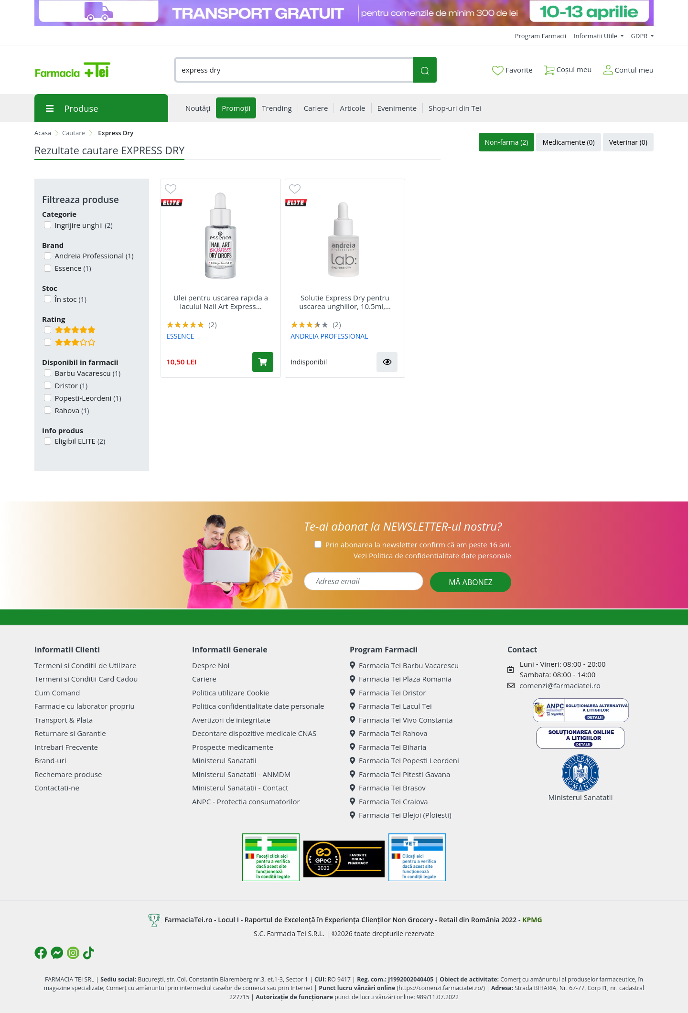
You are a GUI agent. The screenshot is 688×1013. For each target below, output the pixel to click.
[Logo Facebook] (40, 953)
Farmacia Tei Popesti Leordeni (404, 760)
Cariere (204, 678)
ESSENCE (180, 336)
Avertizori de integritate (231, 720)
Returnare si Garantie (70, 733)
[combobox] (293, 70)
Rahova (71, 410)
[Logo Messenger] (57, 953)
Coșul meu (568, 67)
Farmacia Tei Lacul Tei (391, 706)
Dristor (70, 385)
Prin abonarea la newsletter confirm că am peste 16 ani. (418, 544)
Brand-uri (50, 760)
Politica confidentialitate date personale (258, 706)
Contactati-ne (56, 787)
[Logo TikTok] (88, 953)
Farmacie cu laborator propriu (84, 706)
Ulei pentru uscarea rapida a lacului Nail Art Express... (220, 301)
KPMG (532, 919)
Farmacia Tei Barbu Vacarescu (404, 665)
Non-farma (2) (506, 142)
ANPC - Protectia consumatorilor (246, 801)
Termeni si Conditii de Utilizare (85, 665)
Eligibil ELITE (79, 441)
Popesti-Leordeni (87, 398)
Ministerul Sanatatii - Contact (240, 787)
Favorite (512, 70)
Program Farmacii (540, 36)
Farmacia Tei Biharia (388, 747)
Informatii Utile (596, 36)
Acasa (42, 132)
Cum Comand (57, 692)
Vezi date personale (432, 555)
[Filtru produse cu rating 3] (47, 342)
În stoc (69, 299)
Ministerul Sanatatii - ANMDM (241, 774)
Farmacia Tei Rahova (389, 733)
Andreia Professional (93, 255)
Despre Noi (210, 665)
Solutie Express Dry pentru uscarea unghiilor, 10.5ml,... (345, 301)
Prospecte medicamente (232, 747)
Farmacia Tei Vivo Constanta (401, 720)
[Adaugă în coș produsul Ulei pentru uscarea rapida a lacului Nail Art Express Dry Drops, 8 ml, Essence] (262, 362)
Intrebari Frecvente (66, 747)
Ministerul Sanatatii (224, 760)
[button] (387, 362)
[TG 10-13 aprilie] (344, 13)
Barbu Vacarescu (87, 373)
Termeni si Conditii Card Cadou (86, 678)
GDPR (640, 36)
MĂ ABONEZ (471, 582)
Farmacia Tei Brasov (388, 787)
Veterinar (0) (628, 142)
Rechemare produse (68, 774)
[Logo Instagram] (73, 953)
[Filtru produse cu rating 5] (47, 329)
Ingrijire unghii (83, 225)
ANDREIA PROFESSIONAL (329, 336)
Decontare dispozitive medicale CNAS (254, 733)
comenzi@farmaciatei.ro (560, 685)
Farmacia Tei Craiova (389, 801)
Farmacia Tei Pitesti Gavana (400, 774)
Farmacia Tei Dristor (388, 692)
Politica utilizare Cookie (230, 692)
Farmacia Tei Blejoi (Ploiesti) (401, 815)
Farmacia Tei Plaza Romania (401, 678)
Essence (72, 268)
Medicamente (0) (568, 142)
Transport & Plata (63, 720)
